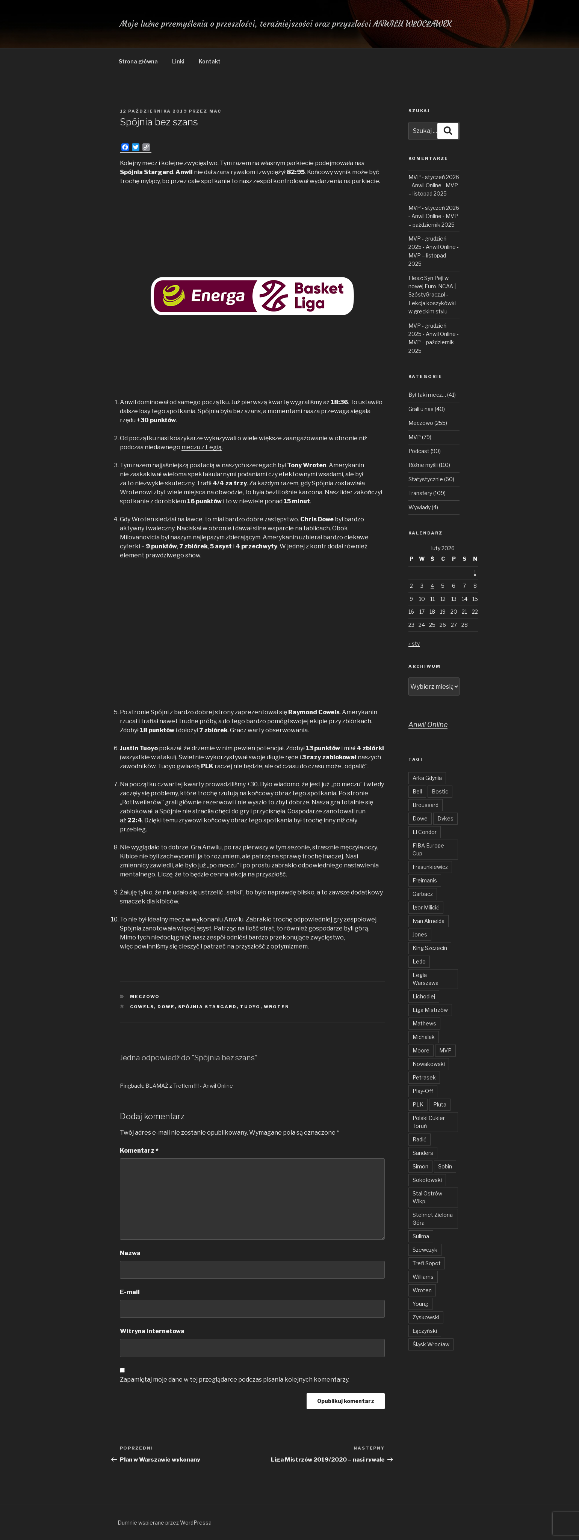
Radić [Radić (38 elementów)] (419, 1139)
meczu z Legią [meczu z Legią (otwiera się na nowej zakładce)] (201, 447)
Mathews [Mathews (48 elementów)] (424, 1023)
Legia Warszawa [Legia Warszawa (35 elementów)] (425, 979)
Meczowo (145, 996)
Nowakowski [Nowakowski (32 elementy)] (429, 1064)
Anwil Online (427, 725)
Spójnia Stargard (207, 1006)
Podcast (418, 451)
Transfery (420, 493)
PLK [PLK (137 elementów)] (418, 1104)
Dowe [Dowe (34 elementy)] (420, 818)
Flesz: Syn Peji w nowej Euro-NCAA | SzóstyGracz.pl (432, 286)
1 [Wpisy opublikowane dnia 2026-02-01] (475, 572)
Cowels (142, 1006)
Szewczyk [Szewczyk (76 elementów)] (425, 1249)
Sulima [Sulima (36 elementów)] (421, 1236)
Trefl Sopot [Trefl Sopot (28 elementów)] (427, 1263)
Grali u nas (421, 409)
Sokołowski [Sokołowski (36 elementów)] (427, 1180)
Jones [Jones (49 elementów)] (420, 934)
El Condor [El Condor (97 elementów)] (425, 832)
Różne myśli (423, 465)
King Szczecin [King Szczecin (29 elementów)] (430, 948)
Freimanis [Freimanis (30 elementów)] (425, 880)
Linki (178, 61)
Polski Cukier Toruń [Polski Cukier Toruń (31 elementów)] (429, 1122)
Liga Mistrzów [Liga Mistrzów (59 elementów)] (430, 1010)
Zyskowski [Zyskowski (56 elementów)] (426, 1317)
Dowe (166, 1006)
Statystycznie (425, 479)
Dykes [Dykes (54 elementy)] (445, 818)
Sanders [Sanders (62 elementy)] (423, 1153)
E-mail (130, 1292)
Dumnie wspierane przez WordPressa (165, 1522)
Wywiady (419, 507)
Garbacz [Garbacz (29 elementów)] (423, 894)
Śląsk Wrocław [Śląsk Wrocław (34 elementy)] (431, 1344)
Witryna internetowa (152, 1331)
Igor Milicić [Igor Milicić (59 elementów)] (426, 907)
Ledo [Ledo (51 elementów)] (419, 961)
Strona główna (138, 61)
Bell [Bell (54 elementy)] (417, 791)
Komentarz (139, 1150)
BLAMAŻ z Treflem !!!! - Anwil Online (189, 1085)
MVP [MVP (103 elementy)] (445, 1050)
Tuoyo (250, 1006)
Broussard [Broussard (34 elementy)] (425, 805)
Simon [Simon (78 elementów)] (420, 1166)
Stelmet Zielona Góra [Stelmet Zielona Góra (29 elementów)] (433, 1219)
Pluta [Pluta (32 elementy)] (439, 1104)
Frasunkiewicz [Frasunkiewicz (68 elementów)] (430, 867)
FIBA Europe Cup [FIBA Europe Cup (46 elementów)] (428, 849)
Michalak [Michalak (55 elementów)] (424, 1037)
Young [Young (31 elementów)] (420, 1304)
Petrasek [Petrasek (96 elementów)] (424, 1077)
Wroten (276, 1006)
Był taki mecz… (427, 394)
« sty (414, 643)
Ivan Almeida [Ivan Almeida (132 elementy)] (428, 921)
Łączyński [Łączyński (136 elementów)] (425, 1331)
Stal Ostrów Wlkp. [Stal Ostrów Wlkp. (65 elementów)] (427, 1197)
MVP (414, 437)
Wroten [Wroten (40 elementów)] (422, 1290)
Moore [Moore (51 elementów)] (421, 1050)
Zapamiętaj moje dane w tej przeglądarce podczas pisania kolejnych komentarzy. (234, 1379)
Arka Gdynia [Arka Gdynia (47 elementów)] (427, 778)
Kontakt (210, 61)
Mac (215, 111)
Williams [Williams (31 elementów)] (423, 1277)
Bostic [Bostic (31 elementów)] (440, 791)
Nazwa (130, 1253)
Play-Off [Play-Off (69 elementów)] (423, 1091)
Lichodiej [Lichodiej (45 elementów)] (424, 996)
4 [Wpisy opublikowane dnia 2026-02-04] (432, 586)
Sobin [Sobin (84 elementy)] (445, 1166)
